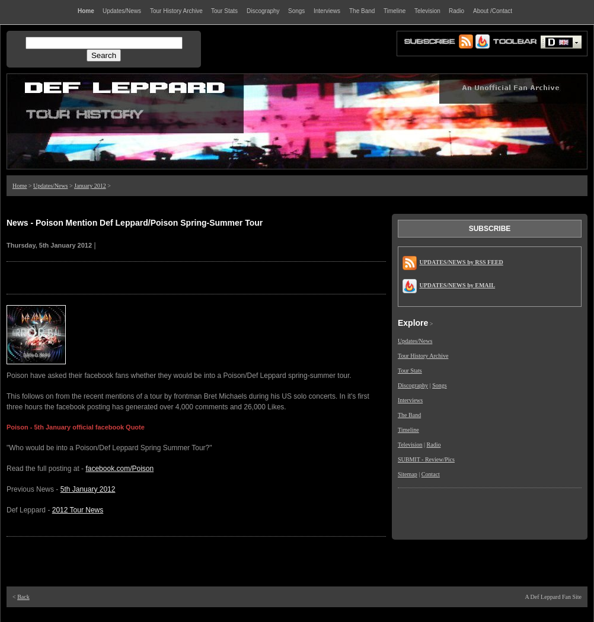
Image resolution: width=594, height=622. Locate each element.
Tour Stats (410, 370)
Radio (434, 444)
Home (19, 185)
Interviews (410, 400)
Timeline (408, 430)
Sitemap (407, 474)
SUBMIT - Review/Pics (426, 459)
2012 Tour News (78, 510)
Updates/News (50, 185)
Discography (413, 385)
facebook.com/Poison (119, 468)
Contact (430, 474)
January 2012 (90, 185)
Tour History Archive (423, 355)
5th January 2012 (88, 489)
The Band (409, 415)
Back (23, 597)
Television (410, 444)
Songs (439, 385)
